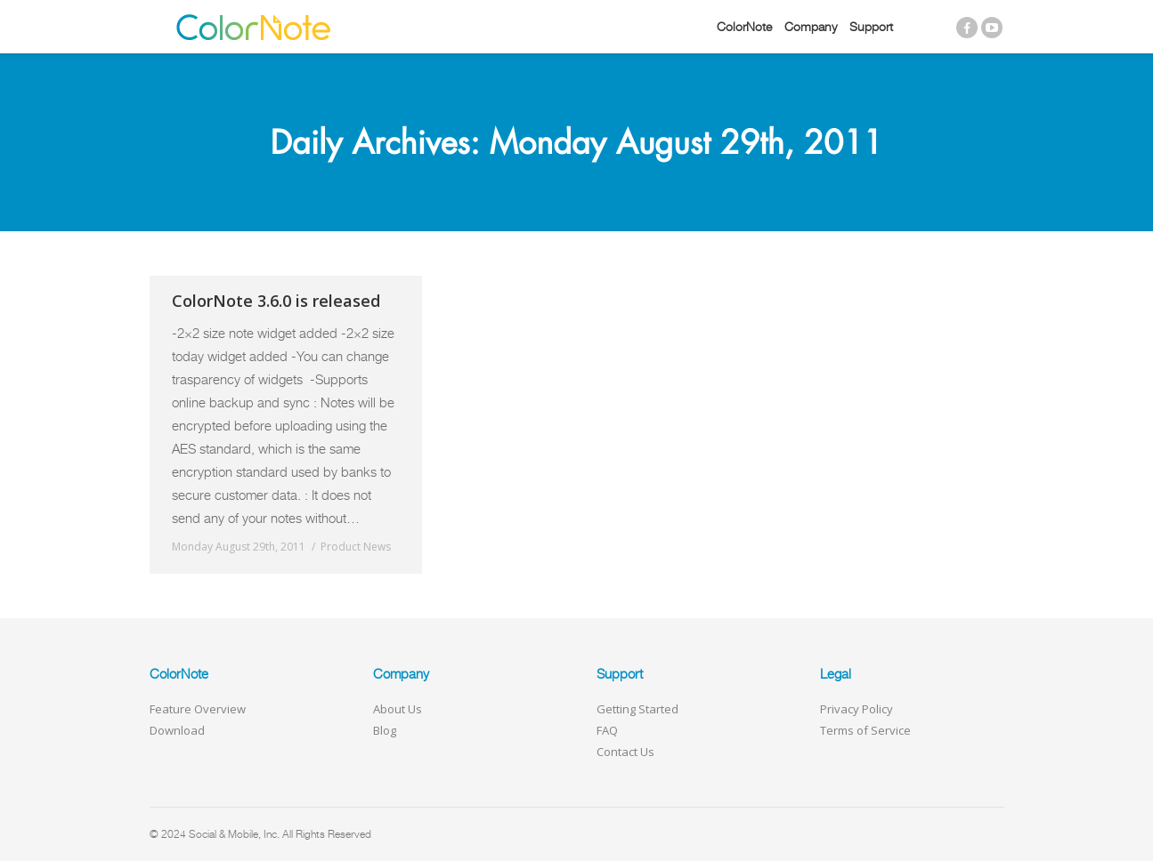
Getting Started (637, 709)
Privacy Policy (856, 709)
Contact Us (625, 752)
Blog (384, 730)
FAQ (607, 730)
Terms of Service (865, 730)
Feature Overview (198, 709)
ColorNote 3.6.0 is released (276, 300)
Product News (356, 546)
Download (177, 730)
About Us (397, 709)
